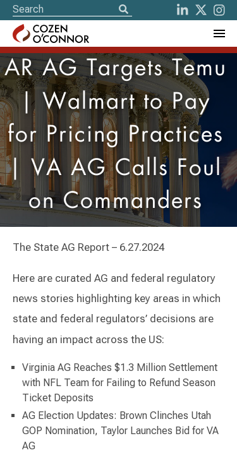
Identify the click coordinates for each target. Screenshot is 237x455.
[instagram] (219, 10)
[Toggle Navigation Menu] (218, 33)
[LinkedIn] (182, 10)
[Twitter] (201, 10)
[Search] (123, 10)
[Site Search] (72, 9)
